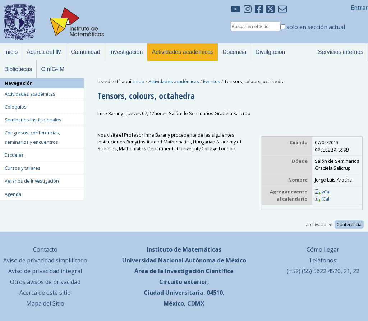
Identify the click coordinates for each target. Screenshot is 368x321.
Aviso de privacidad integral (45, 271)
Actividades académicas (173, 81)
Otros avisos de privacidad (45, 282)
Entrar (359, 8)
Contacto (45, 249)
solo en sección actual (315, 27)
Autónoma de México (215, 260)
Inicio (138, 81)
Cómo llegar (323, 249)
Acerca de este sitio (45, 293)
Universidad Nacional (153, 260)
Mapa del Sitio (45, 303)
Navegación (19, 83)
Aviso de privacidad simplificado (45, 260)
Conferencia (349, 224)
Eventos (211, 81)
